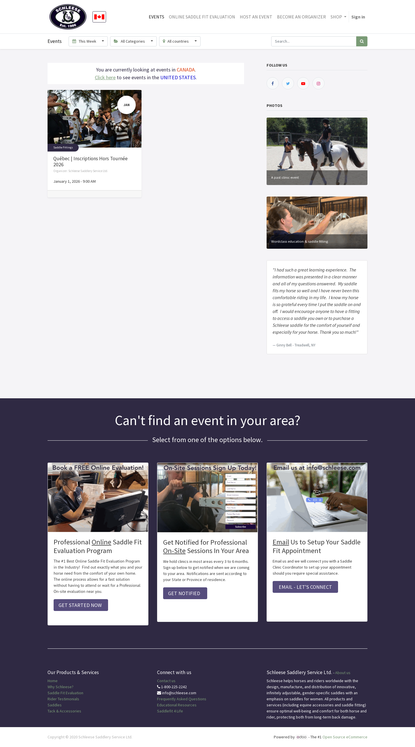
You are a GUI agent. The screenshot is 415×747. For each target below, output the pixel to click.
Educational (167, 705)
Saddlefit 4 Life (170, 711)
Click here (105, 77)
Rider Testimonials (63, 698)
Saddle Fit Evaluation (65, 692)
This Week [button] (84, 41)
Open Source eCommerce (344, 737)
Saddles (55, 705)
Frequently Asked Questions (181, 698)
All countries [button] (176, 41)
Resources (187, 705)
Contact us (166, 680)
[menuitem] (156, 16)
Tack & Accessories (64, 711)
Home (53, 680)
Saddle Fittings (63, 147)
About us (342, 672)
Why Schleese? (60, 686)
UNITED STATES (178, 77)
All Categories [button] (130, 41)
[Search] (361, 41)
